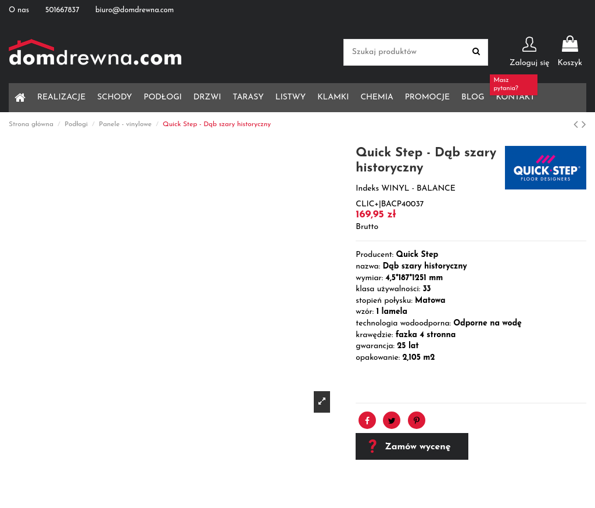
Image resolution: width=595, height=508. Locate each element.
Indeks (367, 188)
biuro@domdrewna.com (131, 10)
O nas (19, 10)
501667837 (59, 10)
